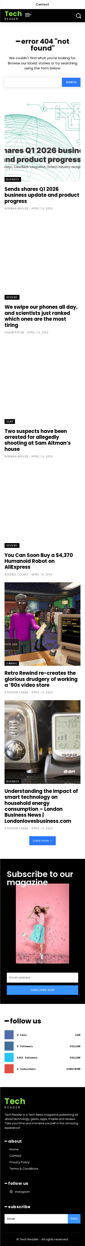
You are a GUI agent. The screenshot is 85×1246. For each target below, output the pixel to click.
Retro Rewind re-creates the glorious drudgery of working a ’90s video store (41, 679)
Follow (75, 1046)
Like (77, 1035)
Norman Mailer (16, 208)
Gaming (11, 663)
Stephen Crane (16, 692)
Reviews (12, 297)
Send (74, 1219)
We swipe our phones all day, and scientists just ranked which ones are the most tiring (41, 316)
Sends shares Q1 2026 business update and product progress (42, 195)
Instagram (22, 1192)
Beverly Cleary (16, 574)
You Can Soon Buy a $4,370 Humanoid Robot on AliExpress (39, 561)
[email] (42, 978)
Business (12, 179)
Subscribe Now (43, 990)
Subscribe (73, 1069)
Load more (42, 841)
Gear (9, 421)
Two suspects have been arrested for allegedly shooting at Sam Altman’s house (38, 440)
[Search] (71, 82)
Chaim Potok (14, 332)
